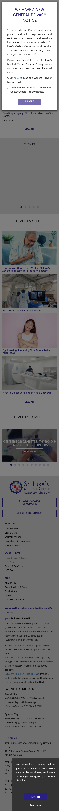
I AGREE (29, 101)
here (16, 77)
